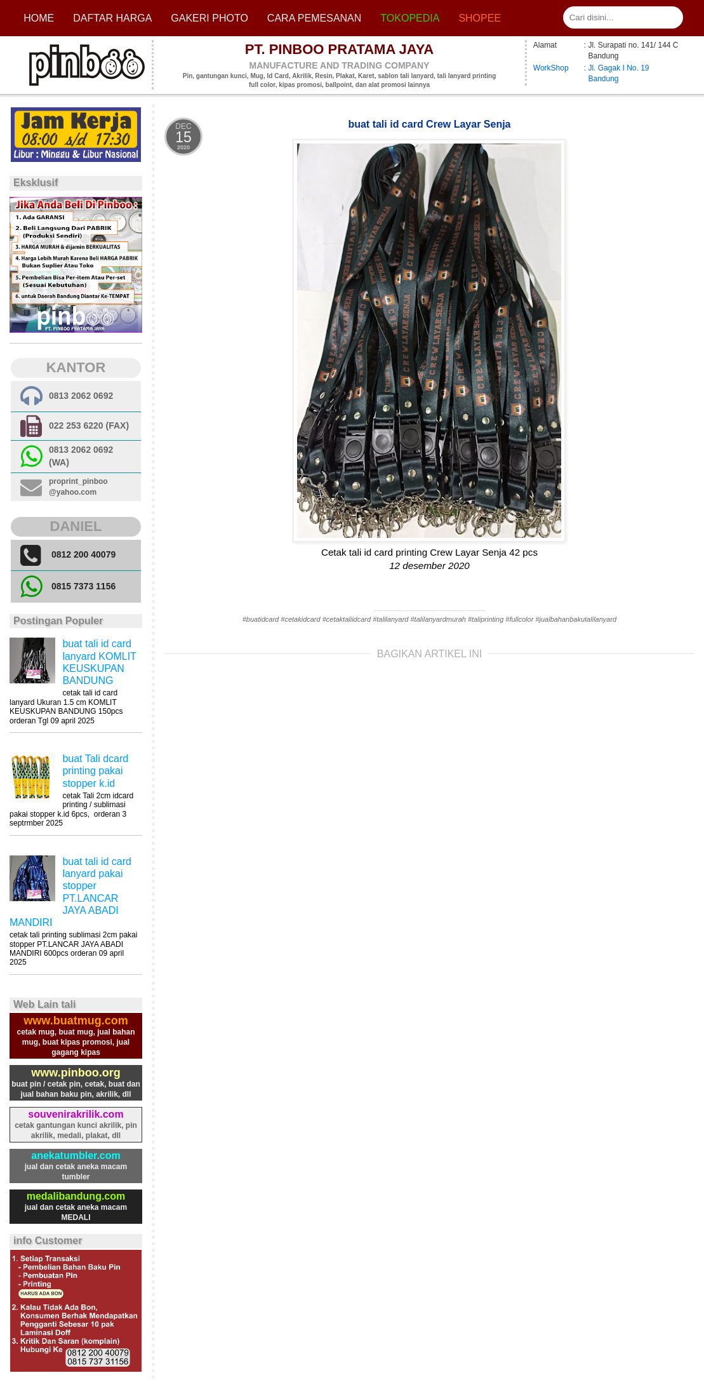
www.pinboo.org (75, 1072)
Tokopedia (409, 18)
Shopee (479, 18)
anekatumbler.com (76, 1155)
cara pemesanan (314, 18)
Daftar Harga (112, 18)
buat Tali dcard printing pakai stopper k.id (95, 770)
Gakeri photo (209, 18)
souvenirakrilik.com (75, 1114)
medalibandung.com (76, 1196)
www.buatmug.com (75, 1020)
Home (38, 18)
